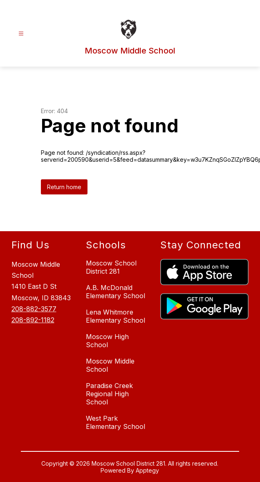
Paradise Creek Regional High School (109, 394)
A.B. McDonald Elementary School (115, 291)
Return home (64, 186)
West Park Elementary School (115, 422)
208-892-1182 (32, 320)
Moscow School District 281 (111, 267)
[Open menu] (21, 33)
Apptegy (147, 470)
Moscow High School (107, 340)
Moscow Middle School (110, 365)
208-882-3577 (33, 309)
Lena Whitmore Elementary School (115, 316)
